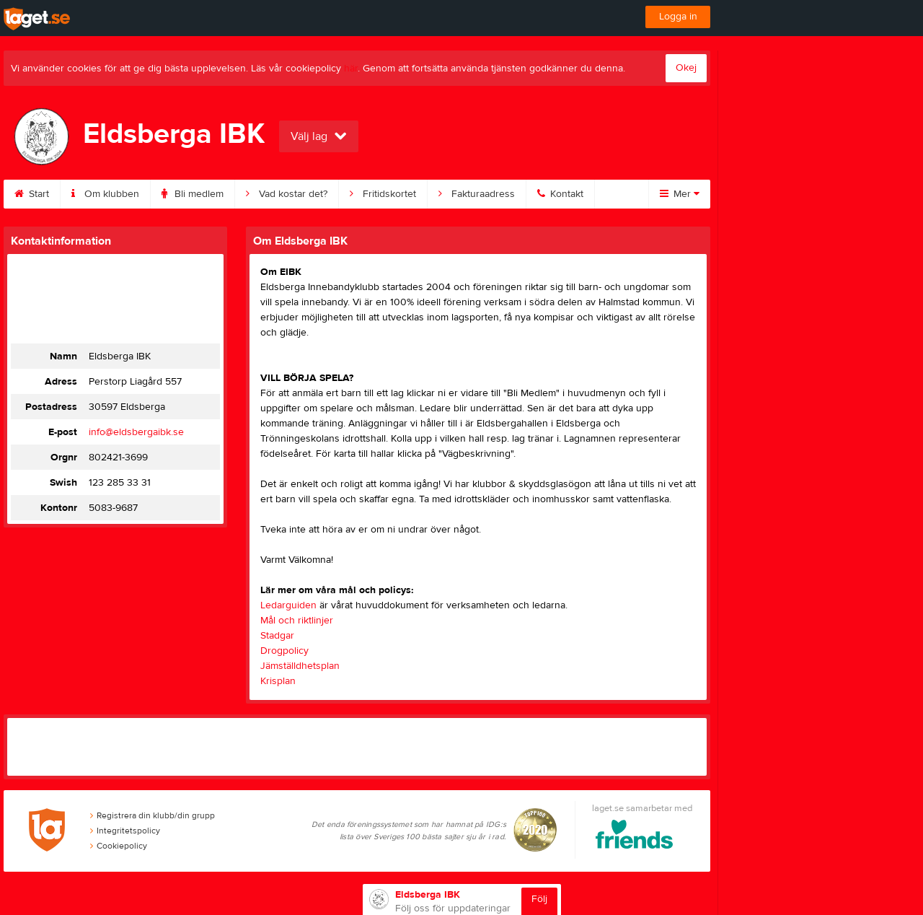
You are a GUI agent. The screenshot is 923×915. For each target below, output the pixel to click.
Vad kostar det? (286, 194)
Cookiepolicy (118, 845)
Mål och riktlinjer (296, 620)
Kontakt (560, 194)
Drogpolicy (284, 650)
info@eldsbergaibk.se (136, 432)
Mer (679, 194)
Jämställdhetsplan (300, 666)
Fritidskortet (383, 194)
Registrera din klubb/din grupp (152, 815)
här (351, 68)
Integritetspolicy (125, 830)
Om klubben (105, 194)
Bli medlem (193, 194)
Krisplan (278, 681)
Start (31, 194)
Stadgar (277, 635)
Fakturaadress (476, 194)
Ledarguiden (288, 605)
